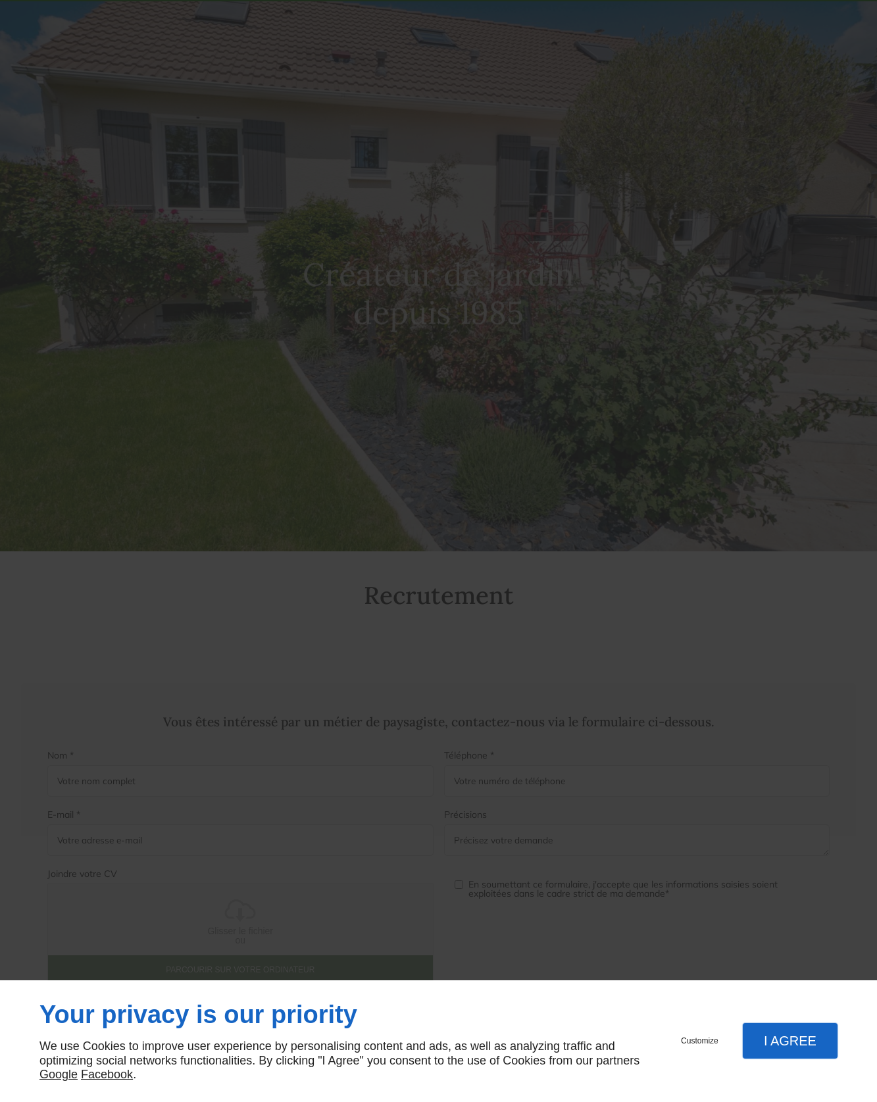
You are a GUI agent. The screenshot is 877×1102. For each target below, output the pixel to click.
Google (58, 1074)
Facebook (107, 1074)
